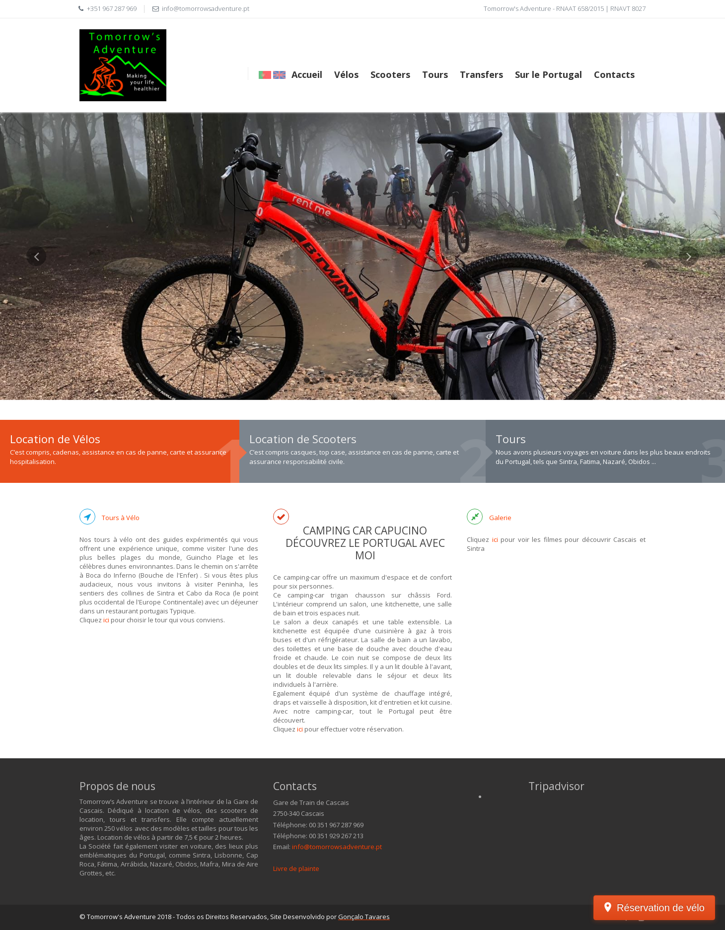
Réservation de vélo (661, 907)
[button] (36, 323)
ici (106, 619)
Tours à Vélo (121, 517)
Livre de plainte (296, 868)
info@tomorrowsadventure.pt (337, 846)
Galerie (500, 517)
